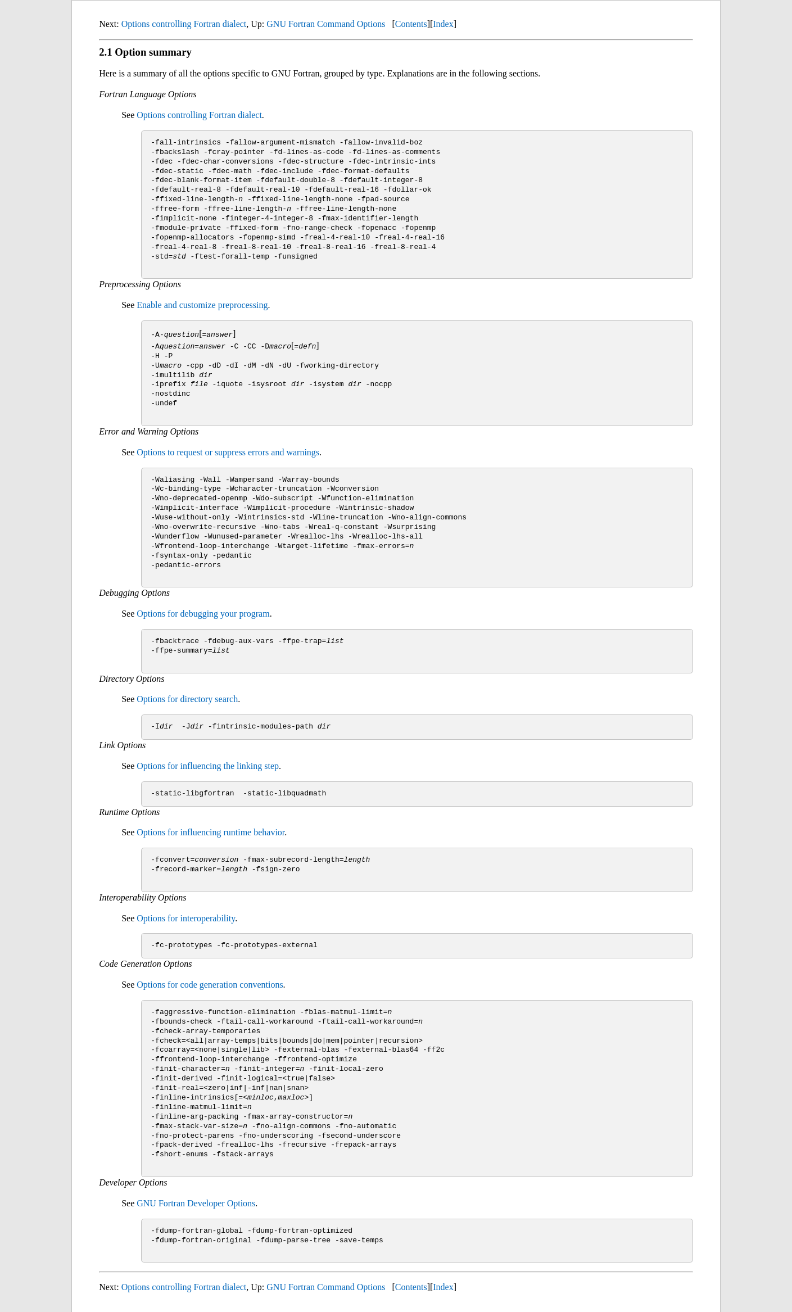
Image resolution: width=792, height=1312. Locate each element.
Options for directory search (187, 699)
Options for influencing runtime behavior (210, 832)
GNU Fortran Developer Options (196, 1203)
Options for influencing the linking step (208, 766)
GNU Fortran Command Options (325, 24)
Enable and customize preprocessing (202, 305)
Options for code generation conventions (210, 984)
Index (443, 24)
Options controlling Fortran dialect (184, 24)
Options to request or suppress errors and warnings (228, 452)
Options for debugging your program (203, 613)
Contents (411, 24)
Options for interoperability (186, 917)
